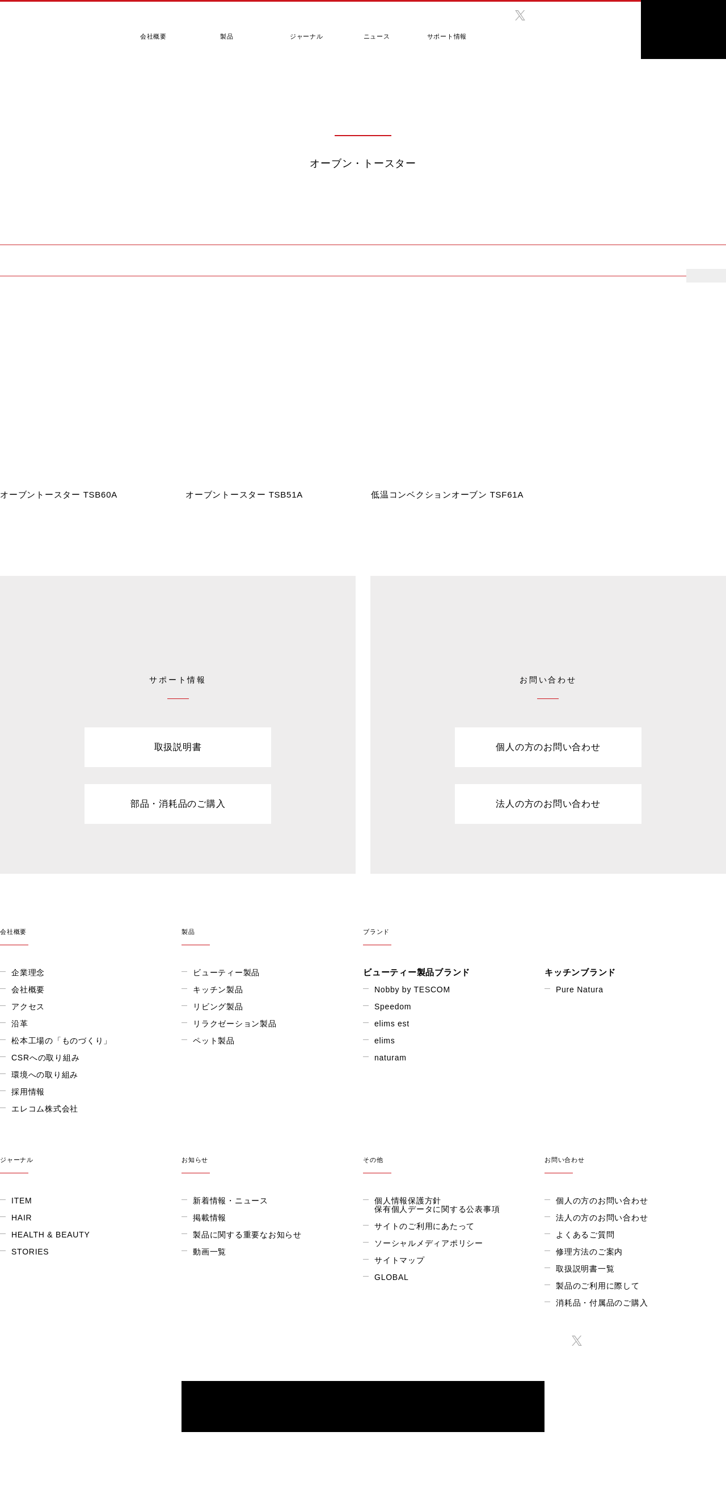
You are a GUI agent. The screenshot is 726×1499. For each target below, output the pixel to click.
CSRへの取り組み (45, 1057)
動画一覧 (209, 1251)
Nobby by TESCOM (412, 989)
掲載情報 (209, 1217)
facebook (496, 15)
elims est (392, 1023)
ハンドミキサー (595, 261)
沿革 (19, 1023)
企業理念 (28, 972)
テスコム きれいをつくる (49, 25)
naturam (390, 1057)
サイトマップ (399, 1260)
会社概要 (150, 30)
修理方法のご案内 (589, 1251)
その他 (453, 1152)
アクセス (28, 1006)
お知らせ (272, 1152)
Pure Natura (579, 989)
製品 (218, 30)
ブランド (544, 924)
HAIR (21, 1217)
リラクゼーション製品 (235, 1023)
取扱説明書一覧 (585, 1268)
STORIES (30, 1251)
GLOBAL (561, 33)
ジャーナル (291, 30)
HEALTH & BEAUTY (50, 1234)
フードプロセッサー (386, 261)
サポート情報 (423, 30)
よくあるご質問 (585, 1234)
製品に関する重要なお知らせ (247, 1234)
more (709, 276)
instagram (544, 15)
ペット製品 (214, 1040)
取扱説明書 (178, 747)
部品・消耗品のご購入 (178, 804)
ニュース (357, 30)
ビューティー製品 (226, 972)
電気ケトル (149, 261)
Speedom (392, 1006)
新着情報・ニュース (230, 1200)
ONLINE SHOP (683, 29)
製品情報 (39, 221)
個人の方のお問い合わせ (548, 747)
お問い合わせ (635, 1152)
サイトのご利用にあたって (424, 1226)
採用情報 (28, 1091)
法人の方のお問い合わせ (548, 804)
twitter (520, 15)
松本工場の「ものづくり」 (61, 1040)
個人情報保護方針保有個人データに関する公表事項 (437, 1205)
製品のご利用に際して (598, 1285)
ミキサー (296, 261)
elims (384, 1040)
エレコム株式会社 (44, 1108)
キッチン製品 (81, 221)
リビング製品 (218, 1006)
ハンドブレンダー (495, 261)
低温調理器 (225, 261)
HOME (9, 221)
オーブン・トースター (47, 261)
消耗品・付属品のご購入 (602, 1302)
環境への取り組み (44, 1074)
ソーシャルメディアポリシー (428, 1243)
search (609, 25)
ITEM (21, 1200)
